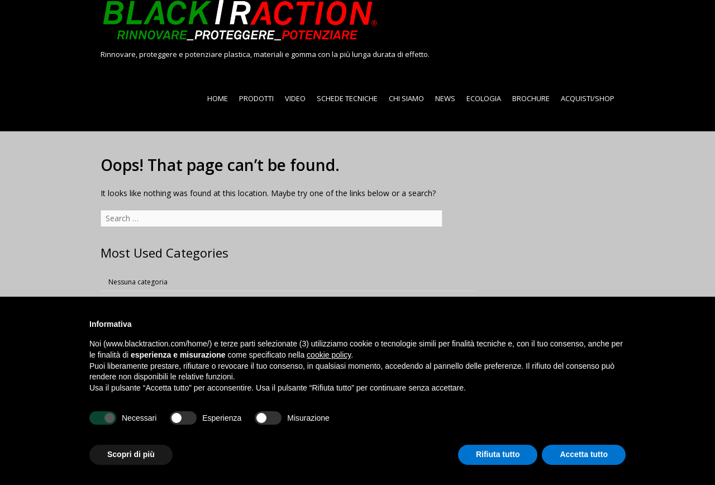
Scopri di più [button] (131, 454)
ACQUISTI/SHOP (587, 98)
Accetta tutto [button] (584, 454)
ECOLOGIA (483, 98)
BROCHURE (531, 98)
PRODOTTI (256, 98)
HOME (217, 98)
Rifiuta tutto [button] (498, 454)
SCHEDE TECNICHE (347, 98)
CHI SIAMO (406, 98)
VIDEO (295, 98)
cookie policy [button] (329, 354)
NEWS (445, 98)
